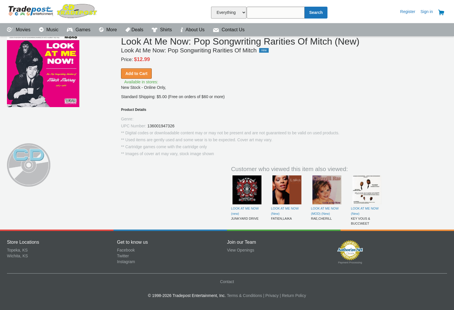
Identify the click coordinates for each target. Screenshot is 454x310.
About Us (193, 29)
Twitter (123, 256)
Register (407, 11)
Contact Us (229, 29)
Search (316, 12)
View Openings (240, 250)
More (108, 29)
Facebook (126, 250)
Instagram (126, 261)
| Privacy (271, 295)
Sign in (426, 11)
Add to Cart (136, 73)
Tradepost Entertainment (62, 11)
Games (79, 29)
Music (49, 29)
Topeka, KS (17, 250)
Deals (134, 29)
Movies (19, 29)
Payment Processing (350, 262)
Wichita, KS (17, 256)
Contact (227, 281)
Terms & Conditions (244, 295)
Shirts (162, 29)
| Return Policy (293, 295)
